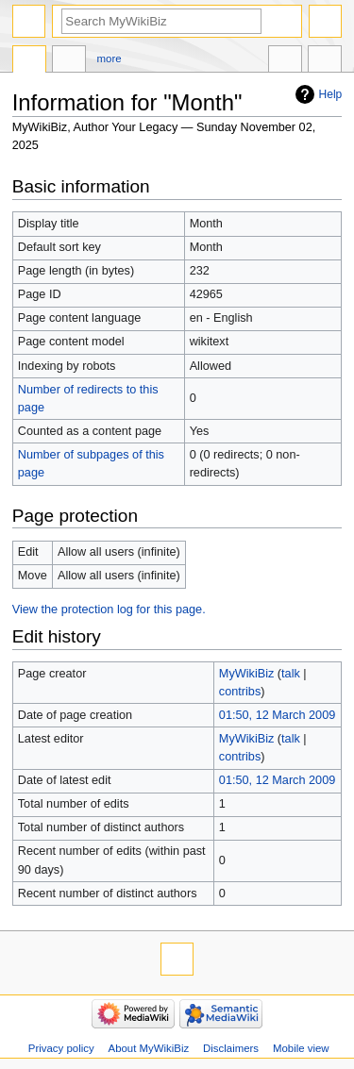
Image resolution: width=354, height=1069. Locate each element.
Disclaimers (231, 1048)
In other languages (285, 61)
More (109, 58)
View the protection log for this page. (109, 609)
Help (331, 94)
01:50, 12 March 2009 (277, 715)
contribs (240, 691)
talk (290, 673)
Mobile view (301, 1048)
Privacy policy (61, 1048)
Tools (325, 61)
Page (29, 61)
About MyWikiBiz (149, 1048)
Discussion (69, 61)
